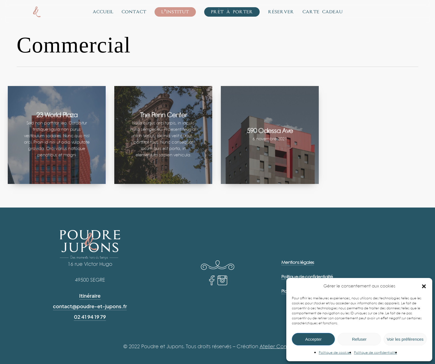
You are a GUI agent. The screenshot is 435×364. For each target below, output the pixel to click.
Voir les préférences (405, 339)
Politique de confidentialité (375, 352)
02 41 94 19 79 (90, 317)
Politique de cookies (335, 352)
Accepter (313, 339)
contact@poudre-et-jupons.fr (90, 306)
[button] (424, 286)
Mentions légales (297, 263)
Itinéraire (90, 295)
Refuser (359, 339)
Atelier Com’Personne (286, 346)
